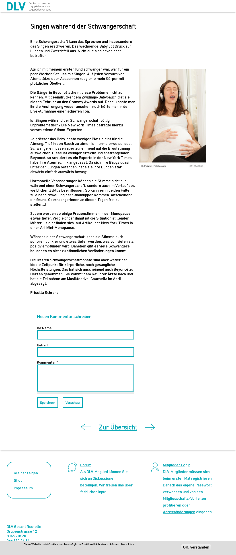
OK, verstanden (196, 547)
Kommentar (47, 362)
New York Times (82, 125)
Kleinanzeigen (26, 473)
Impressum (23, 488)
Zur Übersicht (118, 427)
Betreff (42, 345)
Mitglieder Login (176, 465)
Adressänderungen (179, 511)
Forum (85, 465)
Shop (18, 480)
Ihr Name (44, 328)
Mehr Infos (127, 544)
